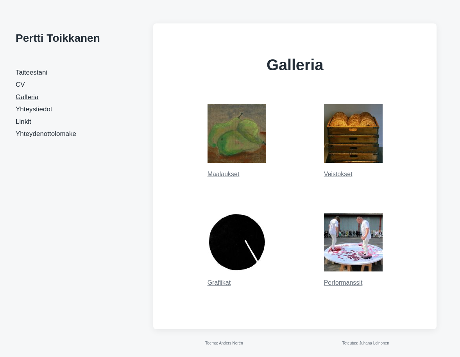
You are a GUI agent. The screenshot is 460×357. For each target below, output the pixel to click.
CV (20, 84)
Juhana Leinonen (374, 343)
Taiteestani (31, 72)
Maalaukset (224, 174)
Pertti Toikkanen (58, 38)
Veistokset (338, 174)
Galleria (27, 97)
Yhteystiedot (34, 109)
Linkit (23, 121)
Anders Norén (231, 343)
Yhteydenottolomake (46, 133)
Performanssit (343, 282)
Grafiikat (219, 282)
